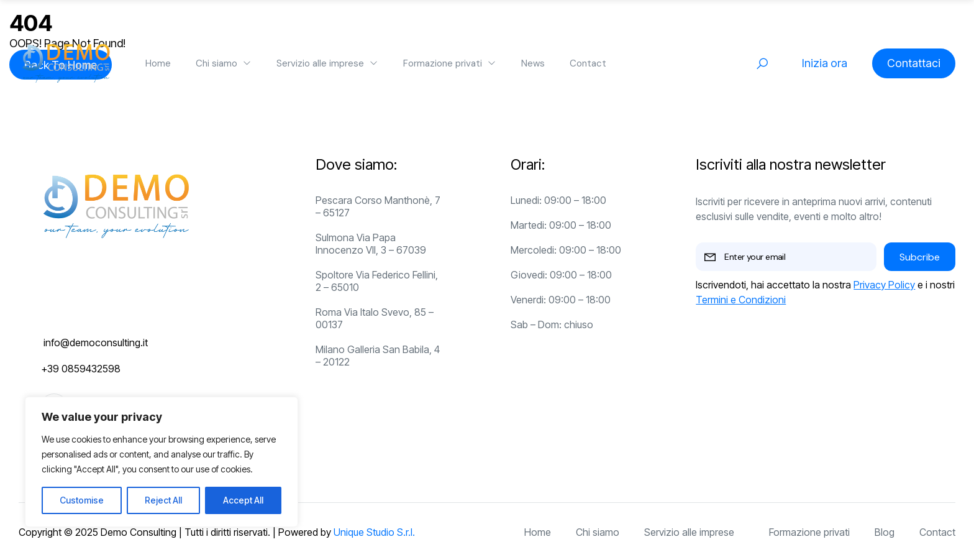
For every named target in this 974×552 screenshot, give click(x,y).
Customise (82, 500)
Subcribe (919, 257)
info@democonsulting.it (95, 342)
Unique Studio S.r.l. (374, 532)
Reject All (163, 500)
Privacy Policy (884, 284)
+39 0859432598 (81, 368)
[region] (161, 462)
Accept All (243, 500)
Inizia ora (824, 63)
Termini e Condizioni (741, 299)
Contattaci (913, 63)
